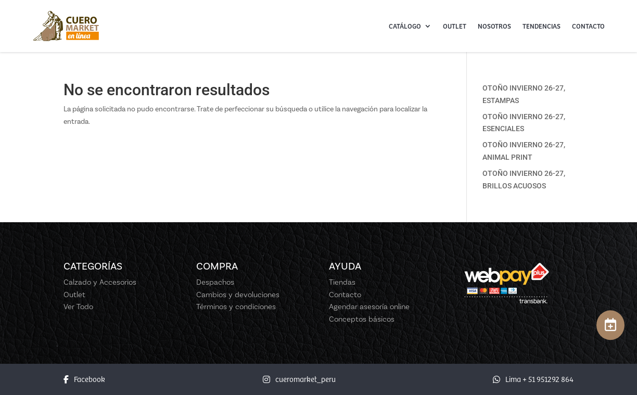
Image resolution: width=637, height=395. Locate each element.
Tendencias (541, 26)
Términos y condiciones (236, 306)
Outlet (454, 26)
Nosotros (494, 26)
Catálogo (405, 26)
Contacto (588, 26)
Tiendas (342, 282)
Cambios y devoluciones (237, 294)
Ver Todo (78, 306)
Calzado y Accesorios (99, 282)
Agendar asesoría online (369, 306)
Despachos (215, 282)
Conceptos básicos (361, 319)
